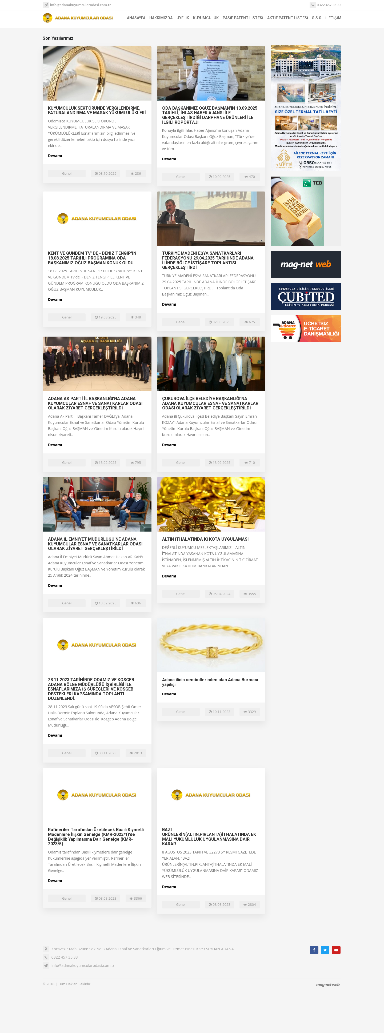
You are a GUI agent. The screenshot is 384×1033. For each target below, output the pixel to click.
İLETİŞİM (333, 18)
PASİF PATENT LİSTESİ (243, 18)
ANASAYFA (136, 18)
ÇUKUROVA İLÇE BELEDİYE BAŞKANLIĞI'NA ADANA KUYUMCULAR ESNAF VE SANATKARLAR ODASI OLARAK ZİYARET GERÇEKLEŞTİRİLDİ (210, 403)
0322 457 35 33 (325, 5)
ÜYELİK (183, 18)
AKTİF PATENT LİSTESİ (287, 18)
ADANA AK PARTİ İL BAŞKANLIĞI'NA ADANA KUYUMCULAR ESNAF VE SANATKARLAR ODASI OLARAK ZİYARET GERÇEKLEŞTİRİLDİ (95, 403)
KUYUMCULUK (206, 18)
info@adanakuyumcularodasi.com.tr (77, 4)
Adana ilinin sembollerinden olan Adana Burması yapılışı (210, 682)
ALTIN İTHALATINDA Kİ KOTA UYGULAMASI (205, 539)
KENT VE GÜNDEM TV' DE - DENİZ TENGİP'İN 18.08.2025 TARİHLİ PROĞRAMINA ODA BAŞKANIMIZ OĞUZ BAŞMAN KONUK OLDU (92, 258)
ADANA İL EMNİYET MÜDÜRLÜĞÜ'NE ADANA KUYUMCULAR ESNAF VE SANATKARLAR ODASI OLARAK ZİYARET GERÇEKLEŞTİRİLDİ (95, 544)
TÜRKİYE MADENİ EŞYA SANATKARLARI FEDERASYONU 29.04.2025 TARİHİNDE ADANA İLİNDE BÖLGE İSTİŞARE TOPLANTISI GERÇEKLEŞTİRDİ (208, 260)
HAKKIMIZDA (161, 18)
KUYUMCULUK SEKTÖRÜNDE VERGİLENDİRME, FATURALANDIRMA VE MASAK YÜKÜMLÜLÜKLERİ (97, 110)
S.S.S (316, 18)
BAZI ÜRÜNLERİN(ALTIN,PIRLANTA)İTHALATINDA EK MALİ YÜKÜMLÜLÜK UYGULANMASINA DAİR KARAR (209, 836)
